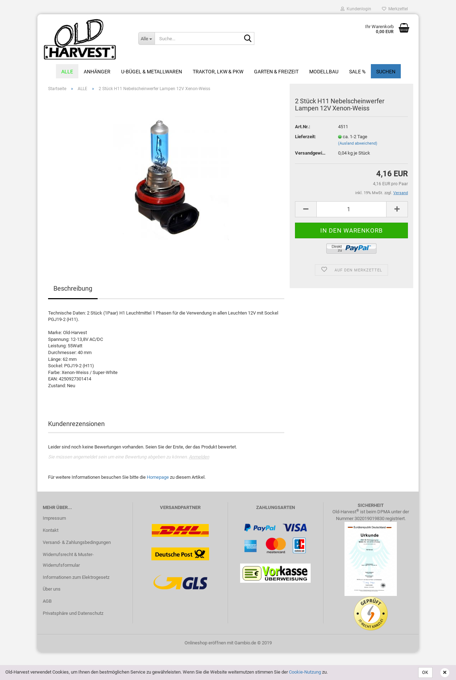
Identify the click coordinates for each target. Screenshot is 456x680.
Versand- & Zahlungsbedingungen (77, 542)
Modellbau (323, 71)
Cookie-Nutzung (305, 672)
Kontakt (50, 530)
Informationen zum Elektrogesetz (76, 577)
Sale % (357, 71)
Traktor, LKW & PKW (218, 71)
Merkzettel (395, 8)
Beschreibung (72, 288)
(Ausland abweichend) (357, 143)
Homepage (158, 477)
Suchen (385, 71)
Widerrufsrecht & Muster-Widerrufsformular (68, 560)
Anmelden (199, 457)
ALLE (67, 71)
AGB (47, 601)
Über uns (52, 589)
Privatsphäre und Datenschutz (73, 613)
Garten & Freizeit (276, 71)
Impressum (54, 518)
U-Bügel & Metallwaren (151, 71)
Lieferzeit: (305, 136)
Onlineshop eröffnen (205, 642)
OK (425, 672)
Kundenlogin (356, 8)
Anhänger (97, 71)
